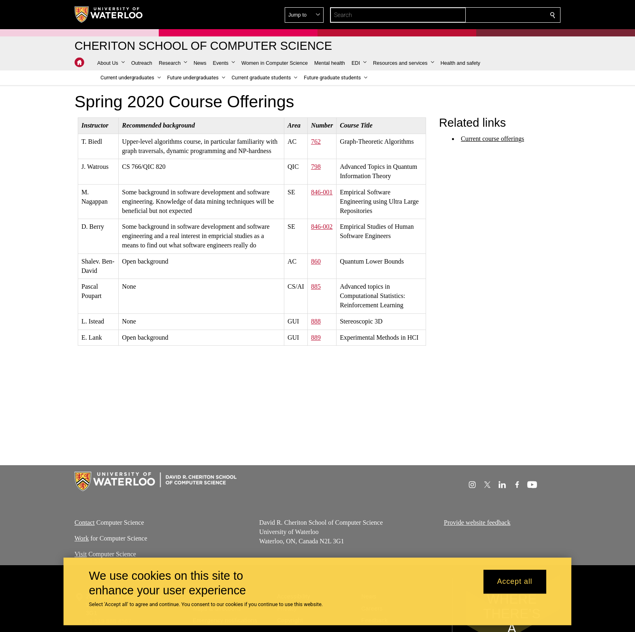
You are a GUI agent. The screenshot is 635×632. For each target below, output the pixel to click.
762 (316, 141)
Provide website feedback (477, 522)
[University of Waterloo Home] (109, 14)
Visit (81, 554)
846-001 (321, 192)
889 (316, 337)
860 (316, 261)
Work (82, 538)
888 (316, 321)
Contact (85, 522)
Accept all (514, 582)
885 (316, 286)
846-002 (321, 226)
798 (316, 166)
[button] (494, 15)
